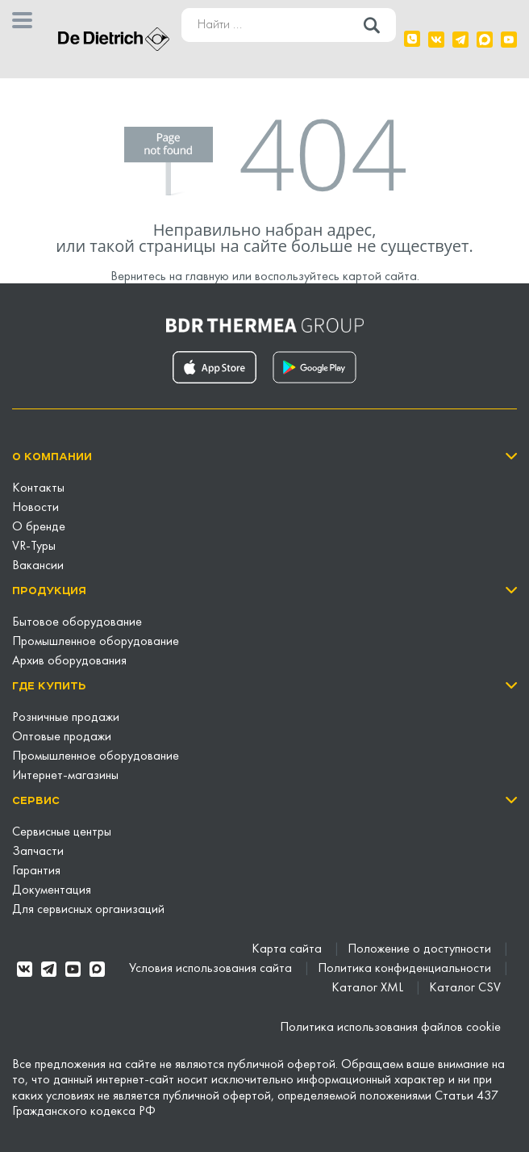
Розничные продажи (65, 717)
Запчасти (38, 851)
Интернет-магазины (65, 775)
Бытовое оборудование (77, 622)
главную (207, 276)
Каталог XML (368, 988)
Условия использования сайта (212, 968)
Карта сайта (288, 949)
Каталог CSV (465, 988)
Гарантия (36, 871)
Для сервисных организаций (88, 909)
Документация (51, 890)
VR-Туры (34, 546)
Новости (35, 507)
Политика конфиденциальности (406, 968)
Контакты (38, 488)
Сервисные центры (61, 832)
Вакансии (38, 565)
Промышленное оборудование (95, 641)
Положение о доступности (421, 949)
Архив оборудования (69, 661)
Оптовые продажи (61, 737)
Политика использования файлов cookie (390, 1027)
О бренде (38, 527)
